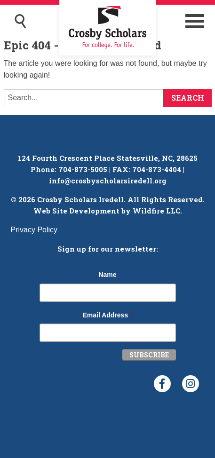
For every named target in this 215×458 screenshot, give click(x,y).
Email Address (107, 315)
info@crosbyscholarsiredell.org (108, 180)
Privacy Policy (34, 230)
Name (107, 274)
